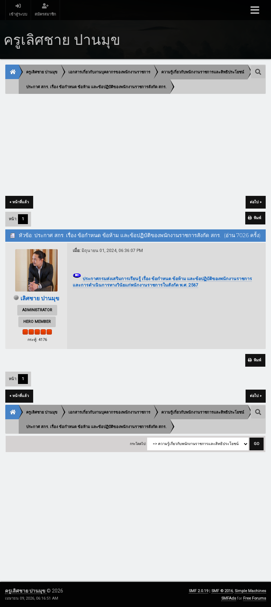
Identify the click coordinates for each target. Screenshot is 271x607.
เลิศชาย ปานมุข (39, 298)
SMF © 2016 (222, 591)
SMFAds (228, 598)
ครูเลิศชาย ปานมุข (26, 591)
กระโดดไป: (138, 444)
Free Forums (254, 598)
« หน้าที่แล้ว (19, 202)
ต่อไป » (255, 202)
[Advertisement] (135, 145)
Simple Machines (250, 591)
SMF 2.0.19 (198, 591)
